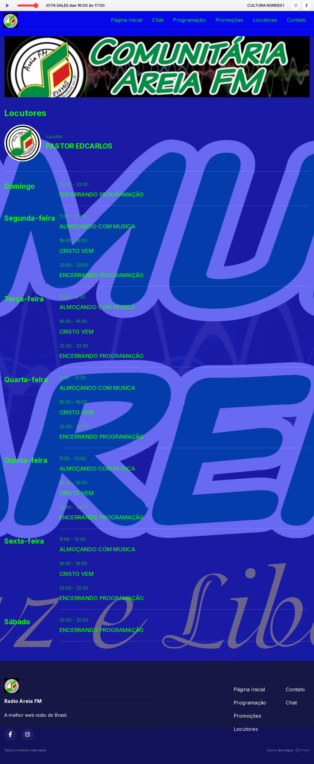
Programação (189, 20)
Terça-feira (24, 299)
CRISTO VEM (76, 250)
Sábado (17, 622)
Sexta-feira (24, 541)
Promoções (229, 20)
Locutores (265, 20)
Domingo (19, 186)
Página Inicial (126, 20)
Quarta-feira (26, 379)
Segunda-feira (29, 218)
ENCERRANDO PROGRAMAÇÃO (101, 194)
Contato (296, 20)
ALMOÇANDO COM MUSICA (97, 226)
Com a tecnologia (288, 750)
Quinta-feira (25, 460)
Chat (157, 20)
